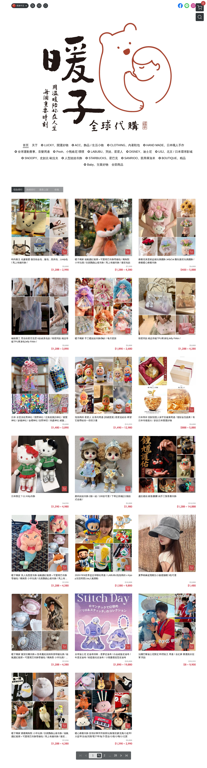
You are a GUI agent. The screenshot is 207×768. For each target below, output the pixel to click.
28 (115, 755)
